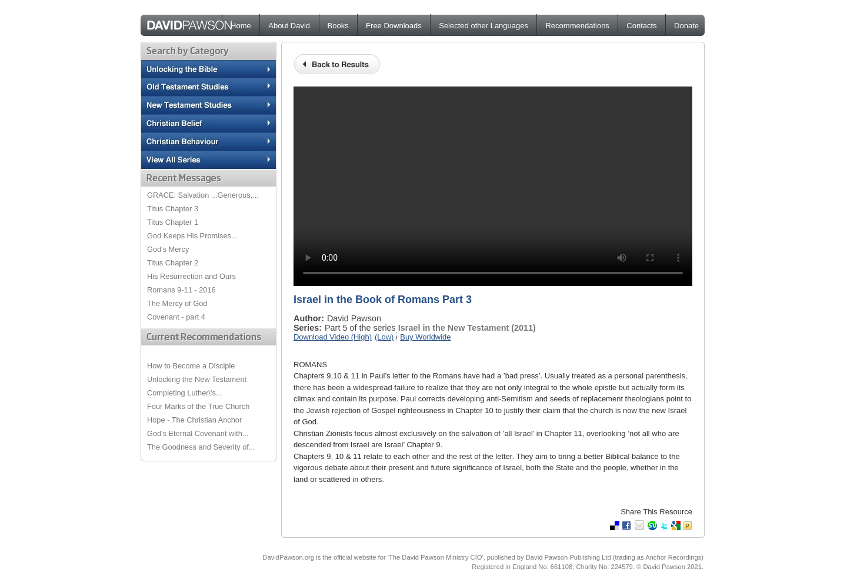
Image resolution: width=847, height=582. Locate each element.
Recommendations (577, 25)
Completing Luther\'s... (184, 392)
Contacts (641, 25)
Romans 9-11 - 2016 (181, 289)
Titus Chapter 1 (172, 222)
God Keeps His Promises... (192, 235)
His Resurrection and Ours (191, 276)
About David (289, 25)
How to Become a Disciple (191, 365)
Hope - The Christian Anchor (194, 419)
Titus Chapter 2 (172, 262)
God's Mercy (168, 249)
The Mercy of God (177, 303)
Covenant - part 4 (176, 316)
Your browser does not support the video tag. (493, 186)
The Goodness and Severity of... (201, 447)
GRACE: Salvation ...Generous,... (203, 195)
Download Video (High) (333, 336)
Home (241, 25)
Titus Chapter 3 (172, 208)
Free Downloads (394, 25)
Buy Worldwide (425, 336)
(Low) (384, 336)
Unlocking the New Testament (196, 379)
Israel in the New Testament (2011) (467, 327)
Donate (686, 25)
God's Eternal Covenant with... (197, 433)
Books (338, 25)
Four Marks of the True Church (198, 406)
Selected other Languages (483, 25)
